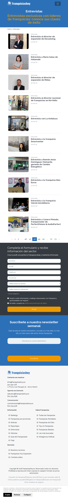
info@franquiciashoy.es (16, 382)
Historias (12, 433)
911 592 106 (12, 385)
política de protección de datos (35, 303)
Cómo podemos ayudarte (17, 480)
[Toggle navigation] (58, 4)
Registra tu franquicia (35, 480)
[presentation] (23, 350)
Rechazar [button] (17, 495)
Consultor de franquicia (17, 477)
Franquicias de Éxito (45, 422)
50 (43, 239)
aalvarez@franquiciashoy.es (18, 394)
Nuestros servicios (16, 450)
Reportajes (13, 426)
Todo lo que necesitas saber (48, 477)
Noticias (12, 422)
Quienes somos (31, 477)
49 (39, 239)
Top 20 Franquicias (45, 426)
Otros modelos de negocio (34, 482)
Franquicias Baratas (45, 430)
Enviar (34, 309)
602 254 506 (12, 406)
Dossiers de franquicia (51, 480)
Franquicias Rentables (46, 419)
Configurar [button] (27, 495)
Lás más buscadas (45, 433)
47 (30, 239)
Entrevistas (13, 430)
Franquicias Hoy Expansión (19, 454)
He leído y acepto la (28, 303)
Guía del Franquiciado (17, 437)
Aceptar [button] (7, 495)
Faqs (11, 440)
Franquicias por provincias (19, 419)
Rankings (13, 415)
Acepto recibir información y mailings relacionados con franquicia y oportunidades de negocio (33, 299)
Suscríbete (34, 358)
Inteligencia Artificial (45, 437)
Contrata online (15, 457)
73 (55, 239)
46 (26, 239)
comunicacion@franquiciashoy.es (20, 403)
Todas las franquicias (46, 415)
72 (51, 239)
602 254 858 (12, 396)
